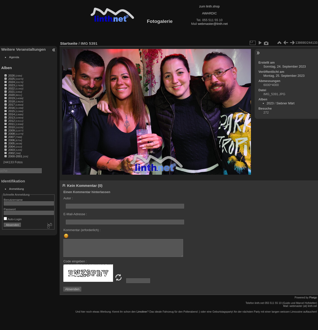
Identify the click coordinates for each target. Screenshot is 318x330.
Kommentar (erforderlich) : (81, 230)
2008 (11, 133)
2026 (11, 75)
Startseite (69, 43)
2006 (11, 140)
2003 (11, 149)
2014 (11, 114)
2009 (11, 130)
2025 (11, 78)
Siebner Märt (285, 103)
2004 (11, 146)
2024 (11, 81)
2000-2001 (15, 156)
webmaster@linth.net (213, 24)
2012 (11, 120)
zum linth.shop (209, 6)
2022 (11, 88)
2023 (11, 85)
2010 (11, 127)
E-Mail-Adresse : (75, 214)
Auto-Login (13, 219)
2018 (11, 101)
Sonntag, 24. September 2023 (284, 66)
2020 (11, 94)
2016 (11, 107)
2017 (11, 104)
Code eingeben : (75, 261)
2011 (11, 123)
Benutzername (13, 199)
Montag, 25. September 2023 (284, 76)
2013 (11, 117)
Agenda (14, 57)
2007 (11, 136)
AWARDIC (209, 13)
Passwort (10, 209)
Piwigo (313, 297)
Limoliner (141, 311)
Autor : (68, 198)
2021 (11, 91)
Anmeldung (16, 188)
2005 (11, 143)
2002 (11, 153)
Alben (6, 68)
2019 (11, 98)
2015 (11, 111)
